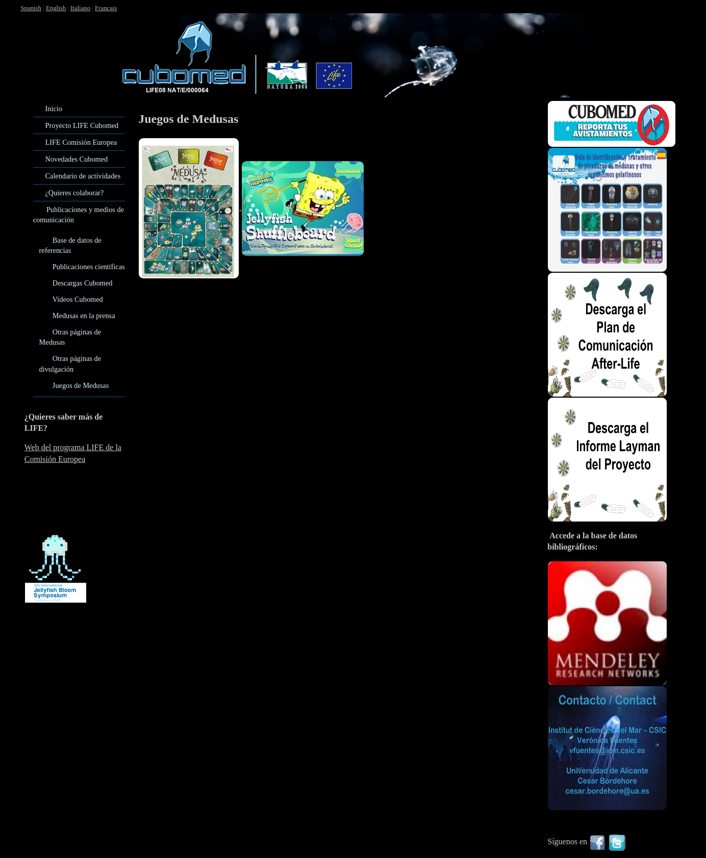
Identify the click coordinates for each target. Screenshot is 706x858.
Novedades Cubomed (76, 159)
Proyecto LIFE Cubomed (82, 125)
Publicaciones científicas (89, 267)
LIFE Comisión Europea (81, 142)
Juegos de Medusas (81, 385)
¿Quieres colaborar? (74, 193)
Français (106, 8)
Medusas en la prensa (84, 315)
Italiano (80, 8)
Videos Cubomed (78, 299)
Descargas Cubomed (83, 283)
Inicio (53, 109)
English (56, 8)
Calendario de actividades (83, 176)
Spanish (30, 8)
